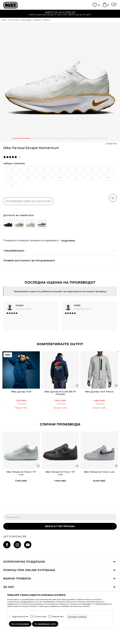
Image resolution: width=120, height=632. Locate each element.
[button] (113, 198)
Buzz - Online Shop (10, 20)
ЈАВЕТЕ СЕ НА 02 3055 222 (60, 12)
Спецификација (58, 250)
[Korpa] (104, 6)
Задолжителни (20, 616)
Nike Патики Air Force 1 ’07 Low (21, 473)
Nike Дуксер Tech (21, 391)
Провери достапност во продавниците (58, 260)
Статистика (40, 616)
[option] (60, 14)
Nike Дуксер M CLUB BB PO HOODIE (60, 392)
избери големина (14, 163)
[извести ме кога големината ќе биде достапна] (9, 169)
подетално (68, 240)
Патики (46, 20)
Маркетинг (58, 616)
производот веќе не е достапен (29, 201)
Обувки (37, 20)
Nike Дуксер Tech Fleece (99, 391)
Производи (26, 20)
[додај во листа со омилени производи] (38, 386)
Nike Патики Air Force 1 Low (99, 472)
